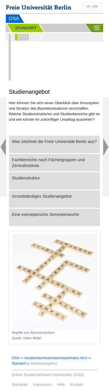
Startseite (20, 384)
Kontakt (76, 384)
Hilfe (61, 384)
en (95, 6)
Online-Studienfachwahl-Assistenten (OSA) (48, 374)
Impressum (42, 384)
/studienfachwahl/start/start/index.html (55, 358)
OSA (14, 18)
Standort (19, 363)
